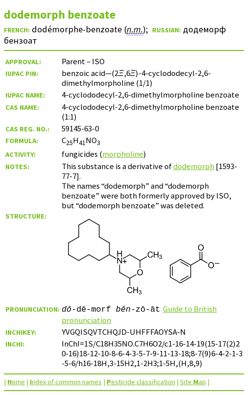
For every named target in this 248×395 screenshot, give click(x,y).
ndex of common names (66, 381)
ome (16, 381)
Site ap (193, 381)
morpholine (122, 153)
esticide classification (141, 381)
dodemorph (193, 166)
